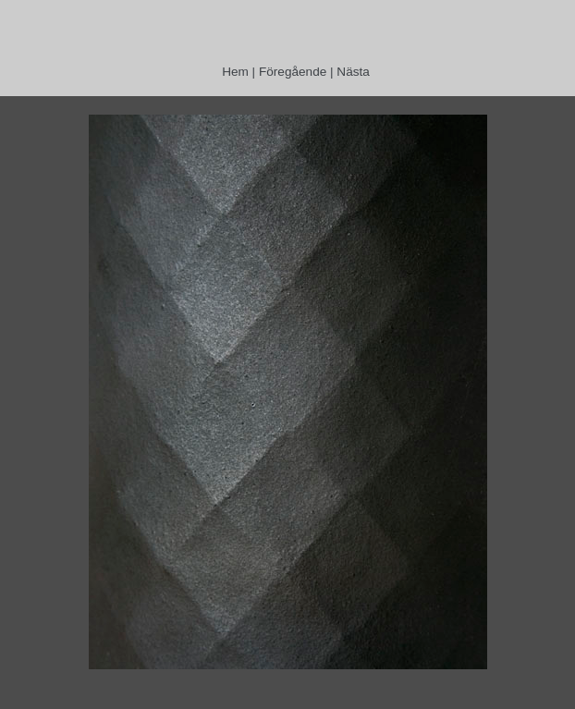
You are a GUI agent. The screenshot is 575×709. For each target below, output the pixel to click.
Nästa (353, 72)
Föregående (292, 72)
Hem (235, 72)
